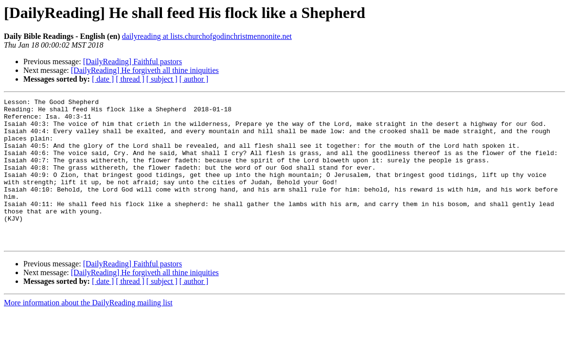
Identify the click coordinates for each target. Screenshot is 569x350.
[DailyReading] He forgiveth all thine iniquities (145, 70)
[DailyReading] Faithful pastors (132, 61)
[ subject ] (162, 79)
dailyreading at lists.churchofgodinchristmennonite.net (207, 36)
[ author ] (194, 79)
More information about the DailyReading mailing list (88, 332)
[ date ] (103, 79)
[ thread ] (130, 79)
